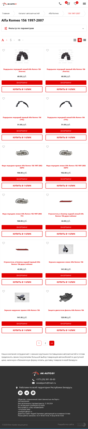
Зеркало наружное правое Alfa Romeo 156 (22, 310)
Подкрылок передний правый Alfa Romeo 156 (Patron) (66, 70)
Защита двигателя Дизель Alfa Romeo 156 (66, 310)
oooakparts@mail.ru (46, 383)
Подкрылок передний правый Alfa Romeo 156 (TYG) (22, 118)
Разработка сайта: (66, 424)
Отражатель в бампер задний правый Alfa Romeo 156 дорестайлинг (22, 263)
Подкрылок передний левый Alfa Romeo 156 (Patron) (22, 70)
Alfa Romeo (54, 13)
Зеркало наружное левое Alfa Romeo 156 (66, 262)
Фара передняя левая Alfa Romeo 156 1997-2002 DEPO (66, 166)
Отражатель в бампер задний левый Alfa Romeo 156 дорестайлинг (66, 215)
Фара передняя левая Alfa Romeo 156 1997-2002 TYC (22, 215)
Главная (5, 13)
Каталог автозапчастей (29, 13)
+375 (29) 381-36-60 (45, 379)
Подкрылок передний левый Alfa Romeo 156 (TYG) (66, 118)
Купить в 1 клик (22, 89)
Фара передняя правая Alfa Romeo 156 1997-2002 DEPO (22, 166)
